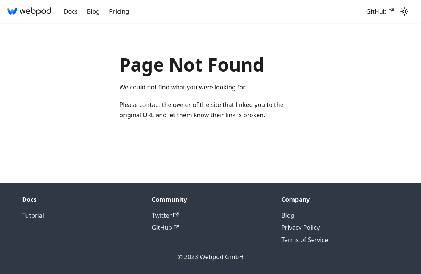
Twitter (165, 215)
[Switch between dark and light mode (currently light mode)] (404, 11)
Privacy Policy (300, 227)
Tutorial (33, 215)
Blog (93, 11)
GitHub (380, 11)
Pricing (119, 11)
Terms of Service (304, 240)
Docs (71, 11)
